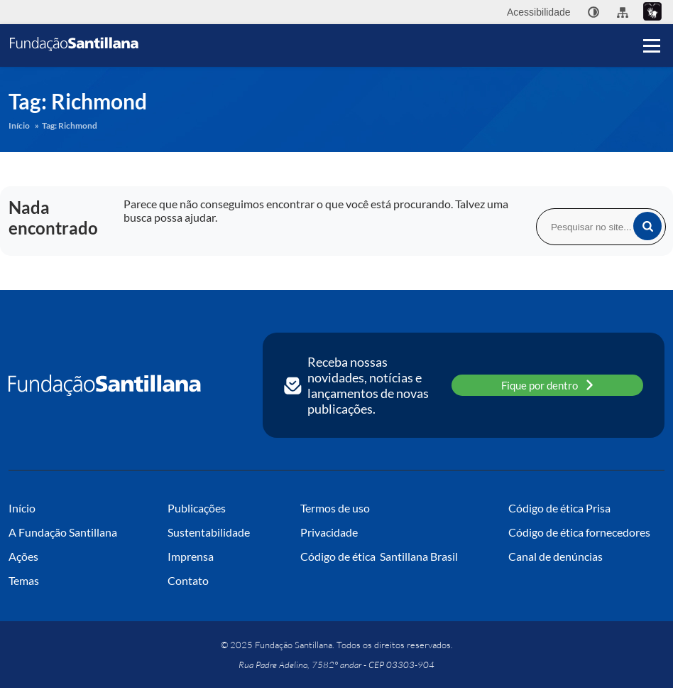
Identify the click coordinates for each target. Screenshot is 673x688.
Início (19, 125)
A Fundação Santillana (63, 532)
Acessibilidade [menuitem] (539, 12)
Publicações (197, 508)
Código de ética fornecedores (579, 532)
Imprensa (191, 556)
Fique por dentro (547, 385)
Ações (23, 556)
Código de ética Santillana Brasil (379, 556)
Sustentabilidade (209, 532)
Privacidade (329, 532)
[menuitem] (593, 12)
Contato (188, 580)
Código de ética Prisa (559, 508)
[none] (593, 12)
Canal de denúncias (555, 556)
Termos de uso (335, 508)
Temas (24, 580)
